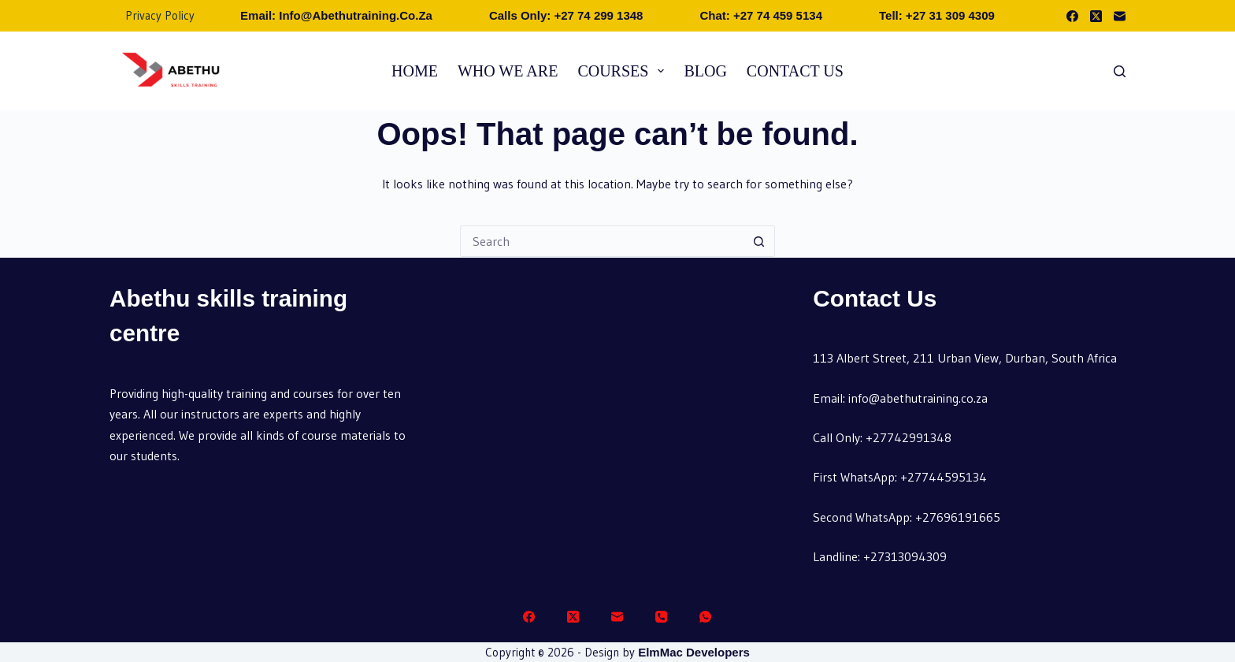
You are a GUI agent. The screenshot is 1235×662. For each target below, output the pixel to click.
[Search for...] (602, 241)
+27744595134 (943, 477)
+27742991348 (908, 437)
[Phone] (661, 617)
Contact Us (795, 71)
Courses (623, 70)
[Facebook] (1072, 16)
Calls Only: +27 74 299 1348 (566, 15)
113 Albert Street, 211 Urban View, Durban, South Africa (965, 358)
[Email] (1120, 16)
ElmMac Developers (694, 652)
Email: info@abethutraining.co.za (336, 15)
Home (414, 71)
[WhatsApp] (705, 617)
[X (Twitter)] (1096, 16)
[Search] (1120, 71)
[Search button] (759, 241)
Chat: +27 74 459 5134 (760, 15)
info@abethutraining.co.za (918, 398)
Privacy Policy (160, 15)
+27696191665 (957, 517)
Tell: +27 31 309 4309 (937, 15)
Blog (705, 71)
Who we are (508, 71)
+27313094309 (905, 556)
